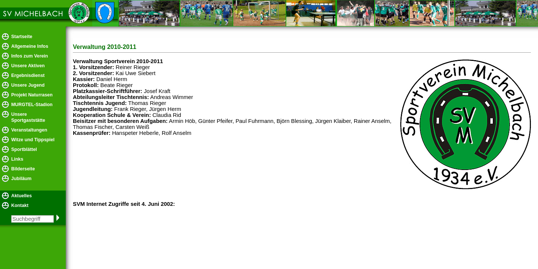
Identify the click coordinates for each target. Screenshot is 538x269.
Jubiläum (21, 178)
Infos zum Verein (29, 56)
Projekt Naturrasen (32, 95)
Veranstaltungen (29, 130)
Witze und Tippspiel (33, 139)
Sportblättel (24, 149)
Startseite (21, 36)
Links (17, 159)
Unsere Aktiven (28, 65)
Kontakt (19, 205)
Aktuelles (21, 195)
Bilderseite (23, 168)
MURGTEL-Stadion (32, 104)
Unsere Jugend (27, 85)
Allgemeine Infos (29, 46)
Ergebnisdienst (27, 75)
